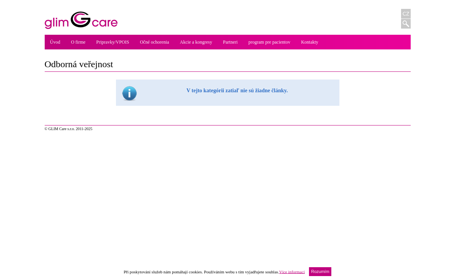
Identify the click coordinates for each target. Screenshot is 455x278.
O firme (78, 42)
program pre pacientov (269, 42)
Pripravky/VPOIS (112, 42)
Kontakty (309, 42)
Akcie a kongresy (196, 42)
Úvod (55, 42)
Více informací (292, 271)
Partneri (230, 42)
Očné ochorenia (154, 42)
